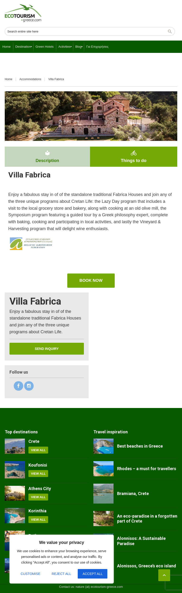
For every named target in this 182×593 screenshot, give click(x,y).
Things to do (134, 156)
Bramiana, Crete (133, 493)
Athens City (39, 488)
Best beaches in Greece (140, 446)
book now (90, 280)
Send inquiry (47, 349)
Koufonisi (37, 465)
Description (47, 156)
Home (8, 79)
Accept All (92, 574)
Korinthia (37, 510)
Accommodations (30, 79)
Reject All (61, 574)
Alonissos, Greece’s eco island (146, 565)
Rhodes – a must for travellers (146, 468)
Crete (33, 441)
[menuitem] (6, 47)
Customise (30, 574)
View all (38, 450)
